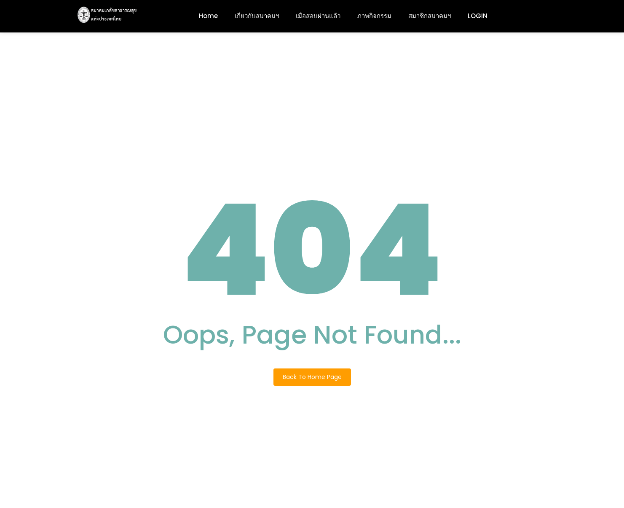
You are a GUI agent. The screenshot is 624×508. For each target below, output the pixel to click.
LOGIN (477, 15)
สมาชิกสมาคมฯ (429, 15)
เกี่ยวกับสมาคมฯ (257, 15)
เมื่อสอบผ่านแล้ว (318, 15)
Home (208, 15)
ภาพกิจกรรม (374, 15)
